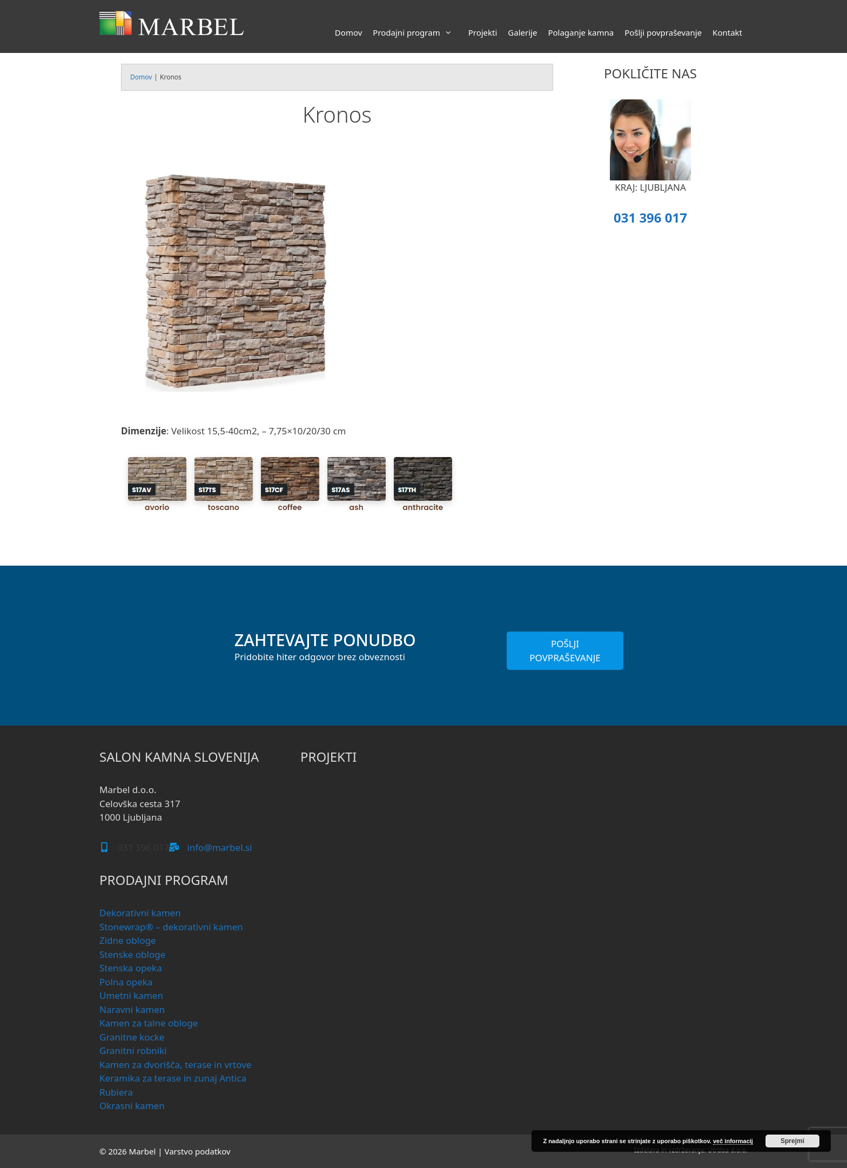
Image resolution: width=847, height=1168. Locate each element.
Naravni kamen (132, 1009)
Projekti (483, 32)
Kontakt (727, 32)
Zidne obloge (127, 940)
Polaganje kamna (581, 32)
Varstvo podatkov (197, 1151)
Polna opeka (125, 982)
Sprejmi (792, 1141)
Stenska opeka (130, 968)
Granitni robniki (133, 1050)
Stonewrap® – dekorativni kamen (171, 927)
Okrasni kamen (132, 1105)
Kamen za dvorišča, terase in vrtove (175, 1064)
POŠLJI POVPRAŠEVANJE (565, 650)
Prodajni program (417, 32)
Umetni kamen (131, 995)
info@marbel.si (219, 847)
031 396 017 (650, 217)
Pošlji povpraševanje (663, 32)
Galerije (522, 32)
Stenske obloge (132, 954)
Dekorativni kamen (140, 913)
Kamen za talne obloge (148, 1023)
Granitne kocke (131, 1037)
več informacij (733, 1141)
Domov (348, 32)
